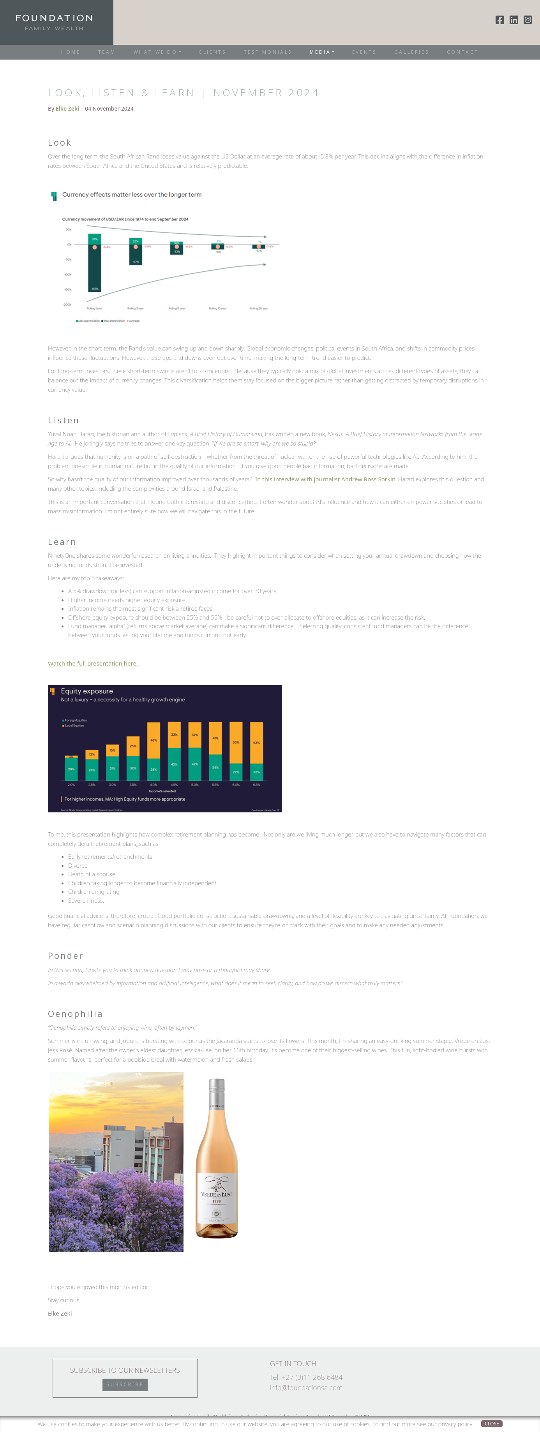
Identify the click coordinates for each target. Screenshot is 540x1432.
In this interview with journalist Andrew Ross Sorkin (325, 479)
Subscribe (125, 1384)
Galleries (411, 52)
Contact (463, 52)
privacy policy (455, 1424)
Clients (212, 52)
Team (107, 52)
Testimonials (268, 52)
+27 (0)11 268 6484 (312, 1377)
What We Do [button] (156, 52)
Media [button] (320, 52)
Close (492, 1423)
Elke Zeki (67, 108)
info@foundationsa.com (306, 1387)
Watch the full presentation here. (93, 663)
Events (364, 52)
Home (70, 52)
